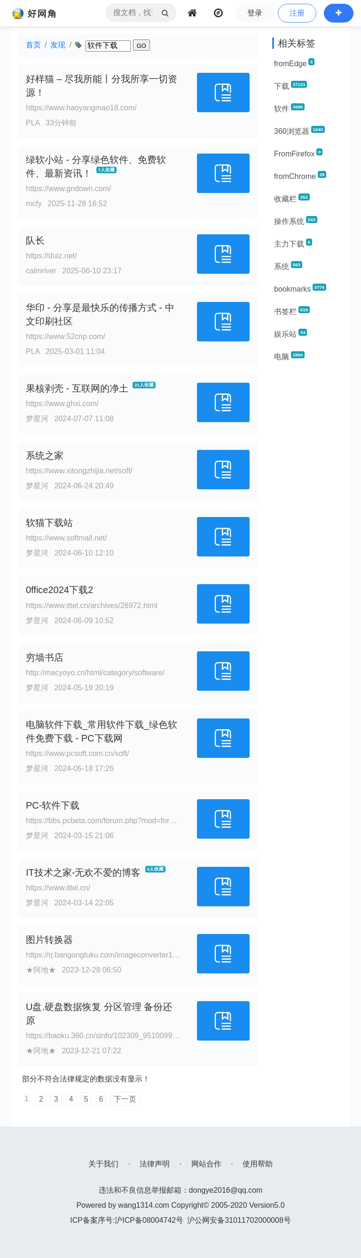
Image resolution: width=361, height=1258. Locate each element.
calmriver (41, 271)
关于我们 (103, 1164)
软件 (289, 108)
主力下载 (293, 243)
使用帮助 (258, 1164)
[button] (338, 13)
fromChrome (300, 175)
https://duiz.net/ (51, 256)
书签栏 (292, 311)
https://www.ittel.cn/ (58, 888)
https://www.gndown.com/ (68, 189)
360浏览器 (299, 130)
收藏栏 (292, 198)
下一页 (125, 1099)
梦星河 (37, 419)
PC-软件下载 (52, 805)
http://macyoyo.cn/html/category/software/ (95, 673)
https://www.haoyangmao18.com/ (81, 108)
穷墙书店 (44, 657)
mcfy (34, 204)
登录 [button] (254, 13)
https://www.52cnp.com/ (65, 336)
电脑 (289, 356)
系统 (288, 265)
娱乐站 (290, 333)
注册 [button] (297, 13)
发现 (57, 45)
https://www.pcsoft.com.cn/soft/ (77, 753)
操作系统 (295, 220)
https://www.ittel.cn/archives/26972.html (91, 606)
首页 (33, 45)
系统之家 (44, 455)
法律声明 (155, 1164)
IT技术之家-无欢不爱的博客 (83, 872)
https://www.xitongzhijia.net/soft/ (79, 471)
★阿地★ (41, 970)
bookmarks (300, 288)
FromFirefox (298, 153)
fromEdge (294, 63)
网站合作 (206, 1164)
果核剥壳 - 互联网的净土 (77, 388)
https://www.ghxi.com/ (62, 404)
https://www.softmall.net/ (66, 538)
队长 (35, 240)
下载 (290, 85)
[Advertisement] (307, 511)
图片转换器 (49, 939)
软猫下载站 (49, 522)
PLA (32, 123)
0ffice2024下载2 (59, 590)
